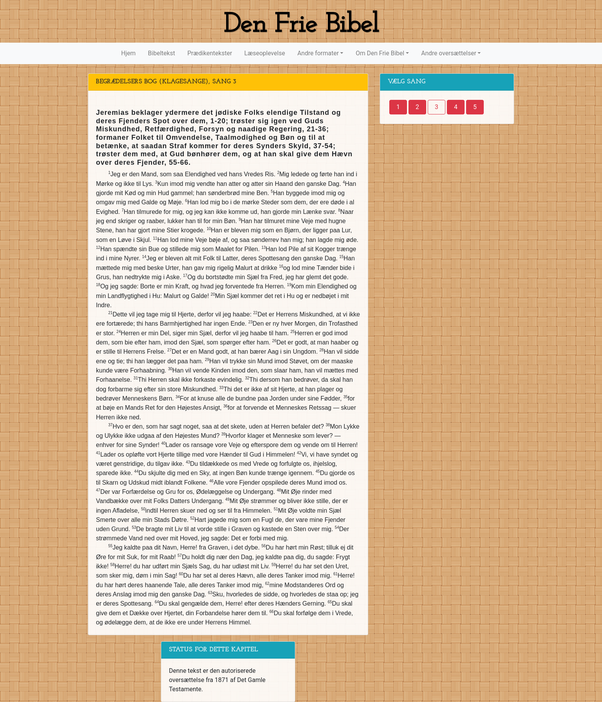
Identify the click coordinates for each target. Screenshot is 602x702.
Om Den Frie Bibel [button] (380, 53)
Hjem (128, 53)
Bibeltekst (161, 53)
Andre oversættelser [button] (448, 53)
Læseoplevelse (264, 53)
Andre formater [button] (318, 53)
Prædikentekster (209, 53)
